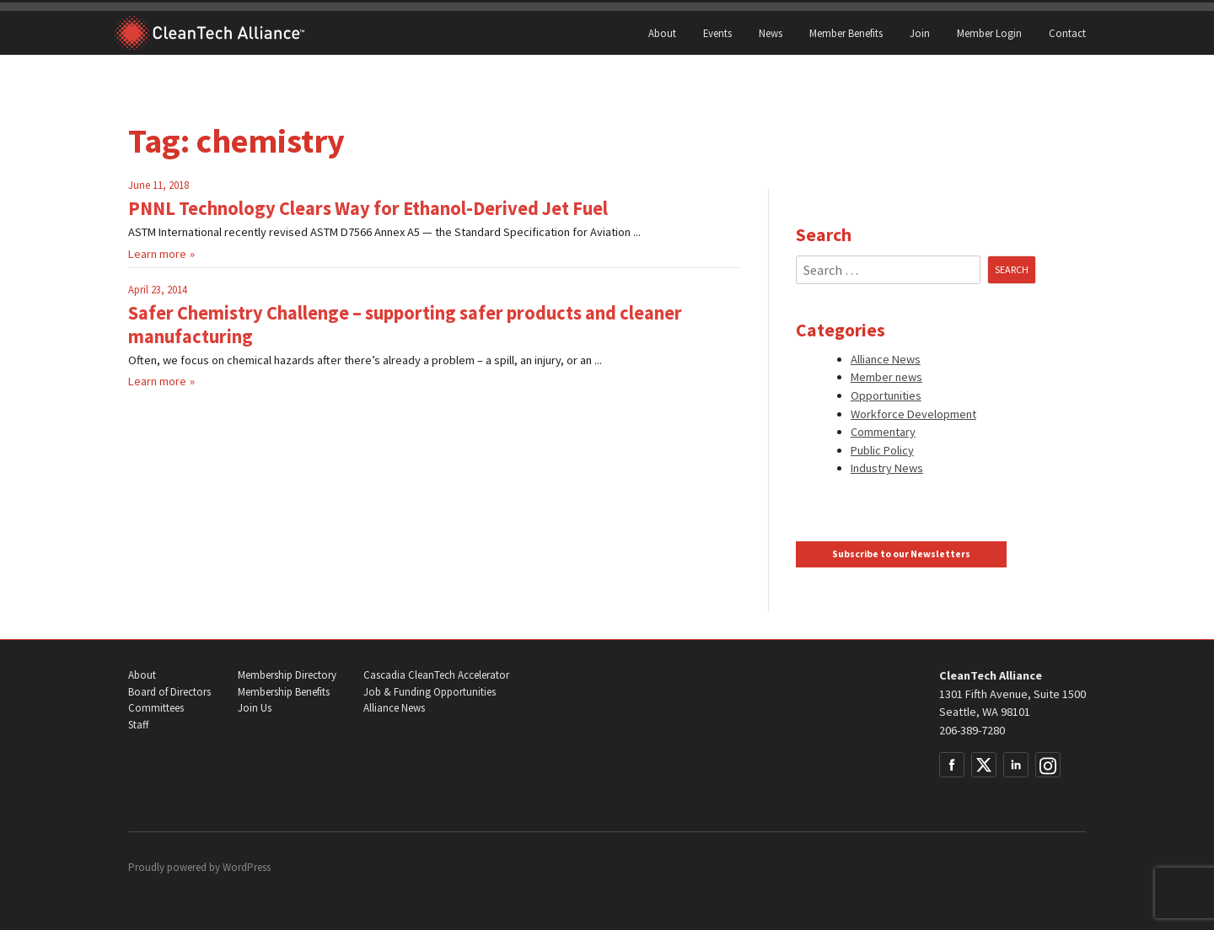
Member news (886, 376)
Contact (1067, 33)
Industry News (887, 468)
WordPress (247, 867)
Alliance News (886, 359)
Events (717, 33)
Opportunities (886, 395)
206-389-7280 (972, 730)
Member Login (989, 33)
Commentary (883, 431)
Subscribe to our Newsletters (901, 554)
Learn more (157, 253)
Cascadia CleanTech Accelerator (436, 675)
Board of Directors (169, 692)
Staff (138, 725)
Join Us (254, 708)
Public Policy (882, 450)
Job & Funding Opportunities (429, 692)
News (770, 33)
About (662, 33)
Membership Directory (287, 675)
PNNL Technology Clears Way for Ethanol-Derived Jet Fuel (368, 208)
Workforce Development (913, 414)
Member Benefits (846, 33)
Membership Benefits (284, 692)
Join (920, 33)
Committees (156, 708)
